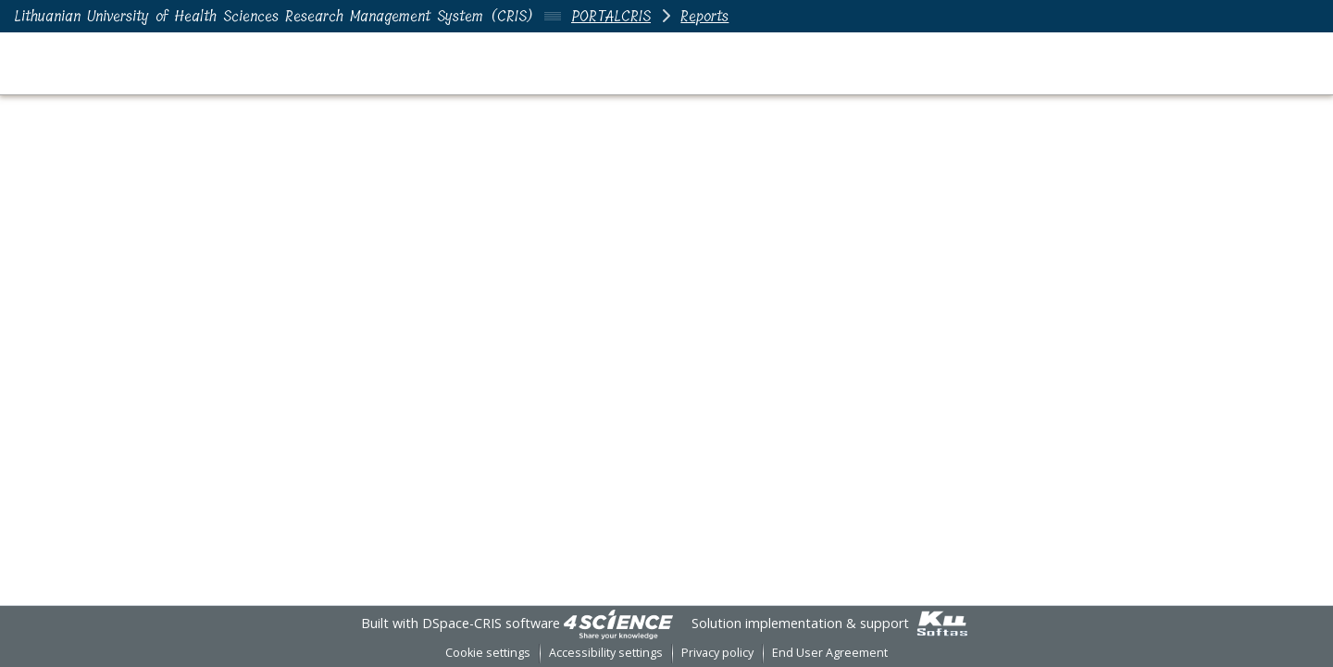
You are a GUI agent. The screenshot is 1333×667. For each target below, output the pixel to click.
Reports (704, 16)
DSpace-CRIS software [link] (491, 623)
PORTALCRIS (611, 16)
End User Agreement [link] (830, 653)
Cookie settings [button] (487, 653)
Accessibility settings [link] (606, 653)
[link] (618, 623)
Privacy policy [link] (717, 653)
